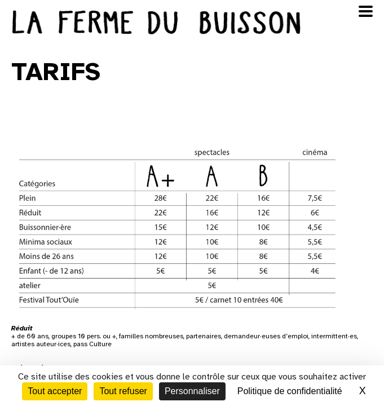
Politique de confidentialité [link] (289, 391)
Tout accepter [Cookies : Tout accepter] (55, 391)
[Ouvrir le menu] (366, 11)
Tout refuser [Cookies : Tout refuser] (123, 391)
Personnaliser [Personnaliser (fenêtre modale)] (192, 391)
